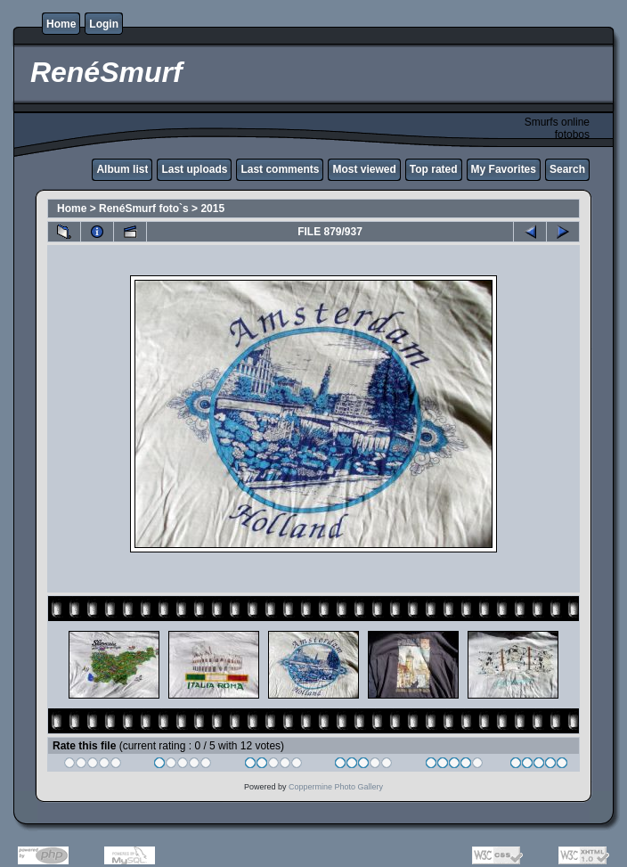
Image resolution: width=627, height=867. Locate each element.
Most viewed (363, 169)
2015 (212, 208)
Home (61, 24)
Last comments (279, 169)
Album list (122, 169)
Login (103, 24)
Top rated (434, 169)
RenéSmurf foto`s (144, 208)
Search (567, 169)
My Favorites (503, 169)
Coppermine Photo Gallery (336, 786)
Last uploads (194, 169)
